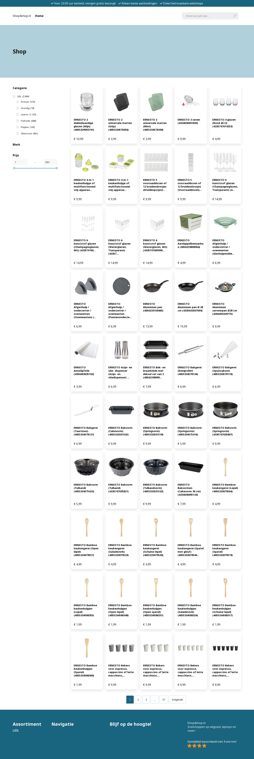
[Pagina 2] (138, 700)
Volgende (177, 699)
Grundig (27, 108)
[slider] (14, 168)
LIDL (23, 96)
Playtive (28, 127)
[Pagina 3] (146, 700)
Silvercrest (29, 133)
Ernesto (28, 101)
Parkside (28, 120)
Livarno (28, 114)
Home (39, 16)
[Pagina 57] (163, 700)
